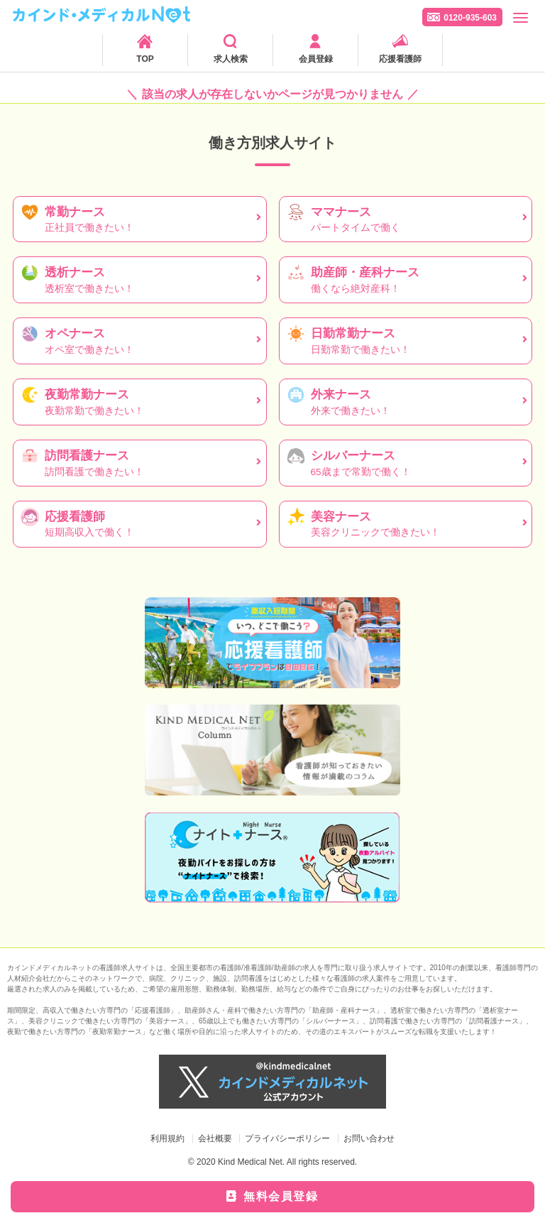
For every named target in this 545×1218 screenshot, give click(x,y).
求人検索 (231, 59)
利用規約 (167, 1138)
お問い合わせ (369, 1138)
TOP (144, 59)
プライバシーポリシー (287, 1138)
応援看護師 (400, 59)
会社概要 (215, 1138)
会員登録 (316, 59)
